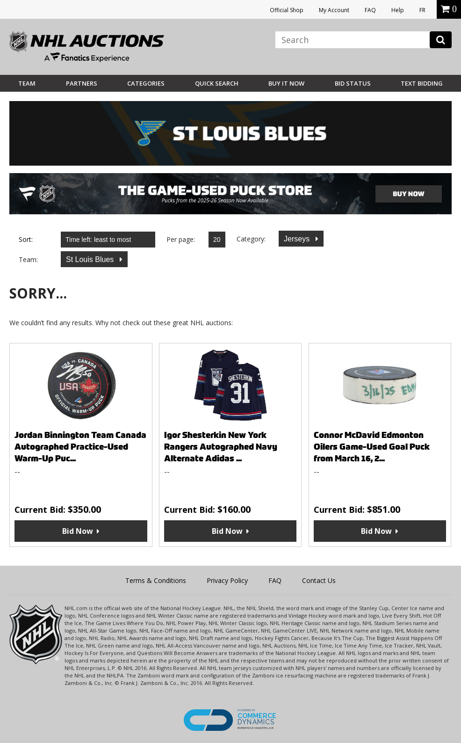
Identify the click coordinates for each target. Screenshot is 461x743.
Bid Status (353, 83)
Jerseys (298, 239)
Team (27, 83)
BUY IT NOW (286, 83)
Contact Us (319, 580)
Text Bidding (422, 83)
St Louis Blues (91, 259)
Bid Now (77, 531)
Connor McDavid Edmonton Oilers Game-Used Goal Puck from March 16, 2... (372, 446)
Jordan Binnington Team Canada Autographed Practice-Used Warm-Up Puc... (80, 446)
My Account (334, 10)
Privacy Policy (227, 580)
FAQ (370, 10)
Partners (81, 83)
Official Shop (286, 10)
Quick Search (216, 83)
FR (422, 10)
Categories (146, 83)
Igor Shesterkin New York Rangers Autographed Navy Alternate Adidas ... (220, 446)
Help (397, 10)
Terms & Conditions (155, 580)
